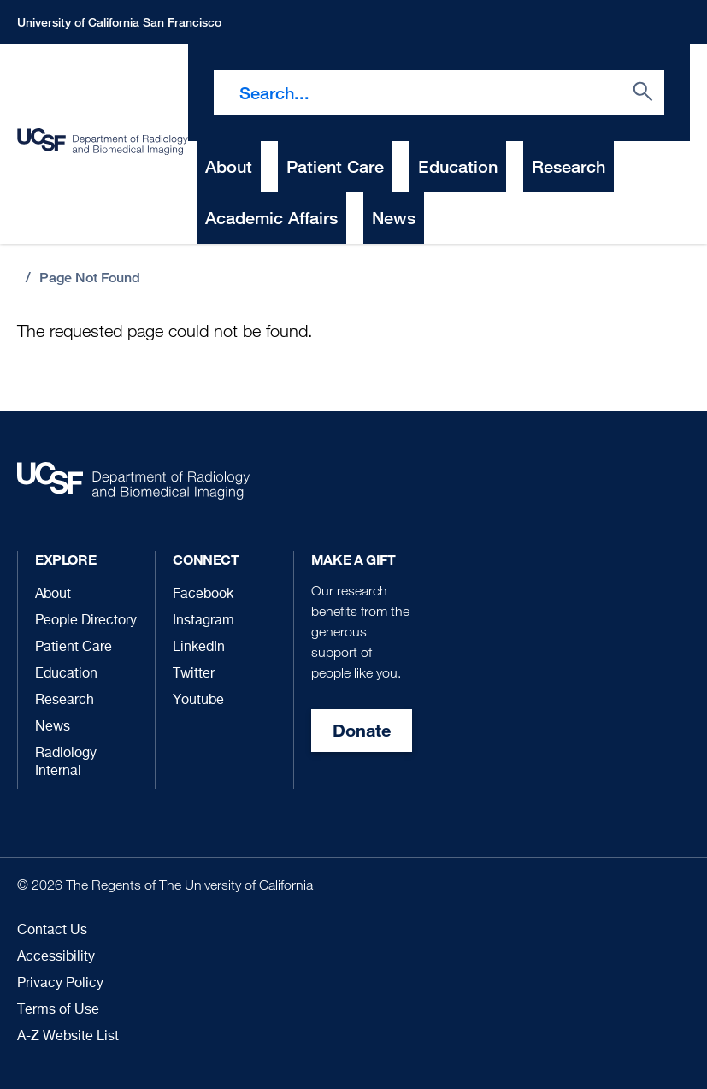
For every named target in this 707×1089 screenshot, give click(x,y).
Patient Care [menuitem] (335, 166)
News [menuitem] (393, 218)
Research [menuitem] (568, 166)
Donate (362, 730)
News (52, 727)
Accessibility (56, 957)
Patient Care (73, 647)
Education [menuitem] (458, 166)
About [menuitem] (228, 166)
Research (64, 700)
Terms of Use (58, 1010)
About (53, 594)
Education (66, 674)
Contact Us (52, 931)
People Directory (86, 621)
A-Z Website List (68, 1037)
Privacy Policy (60, 984)
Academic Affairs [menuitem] (271, 218)
